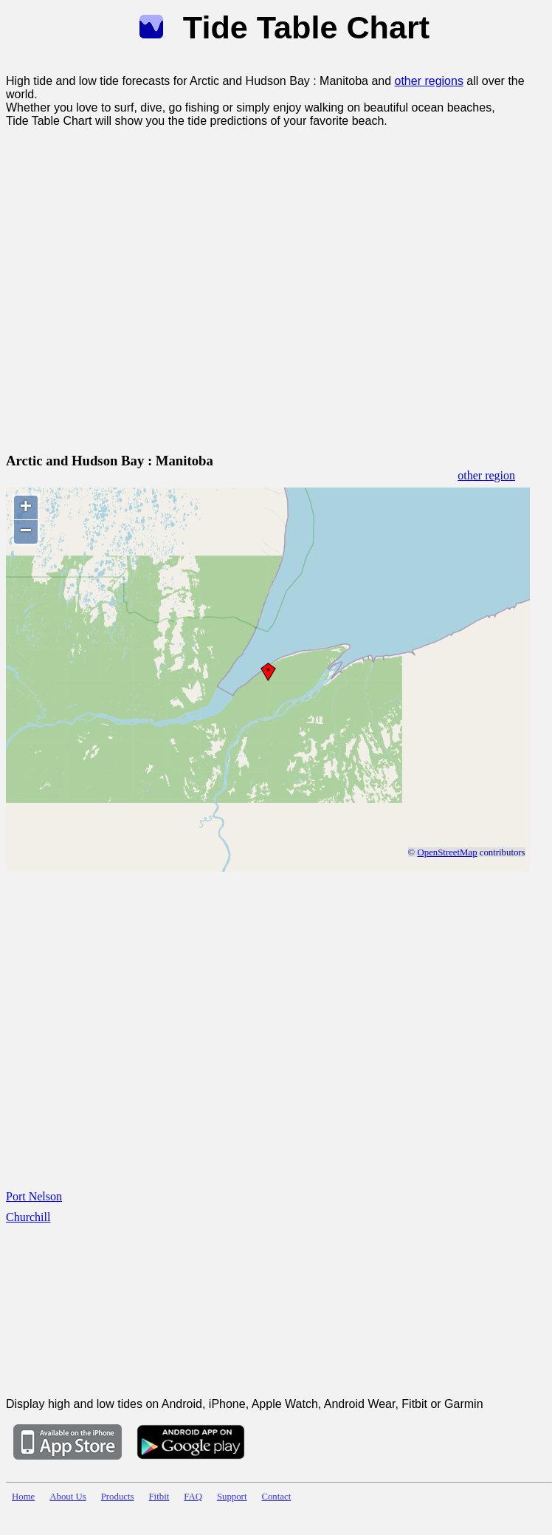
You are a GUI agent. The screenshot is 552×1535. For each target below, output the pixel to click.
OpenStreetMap (447, 852)
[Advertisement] (148, 287)
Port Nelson (34, 1196)
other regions (429, 81)
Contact (276, 1496)
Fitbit (159, 1496)
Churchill (28, 1217)
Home (23, 1496)
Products (117, 1496)
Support (232, 1496)
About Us (67, 1496)
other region (486, 475)
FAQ (193, 1496)
